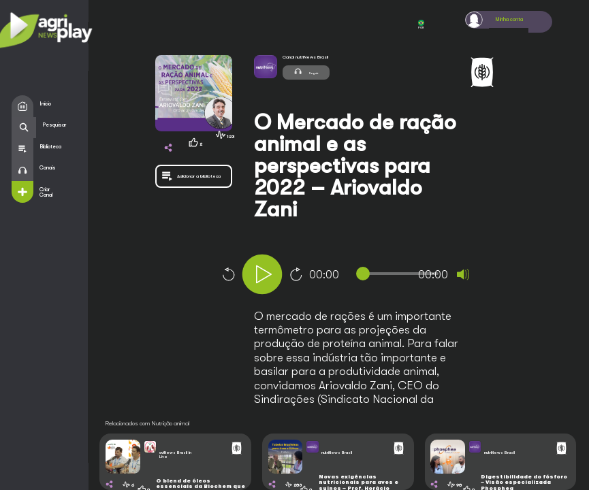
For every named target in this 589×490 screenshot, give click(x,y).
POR (420, 25)
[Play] (262, 274)
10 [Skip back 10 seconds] (228, 274)
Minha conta (512, 19)
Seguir (308, 72)
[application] (370, 276)
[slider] (400, 273)
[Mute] (463, 274)
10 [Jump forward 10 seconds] (296, 274)
